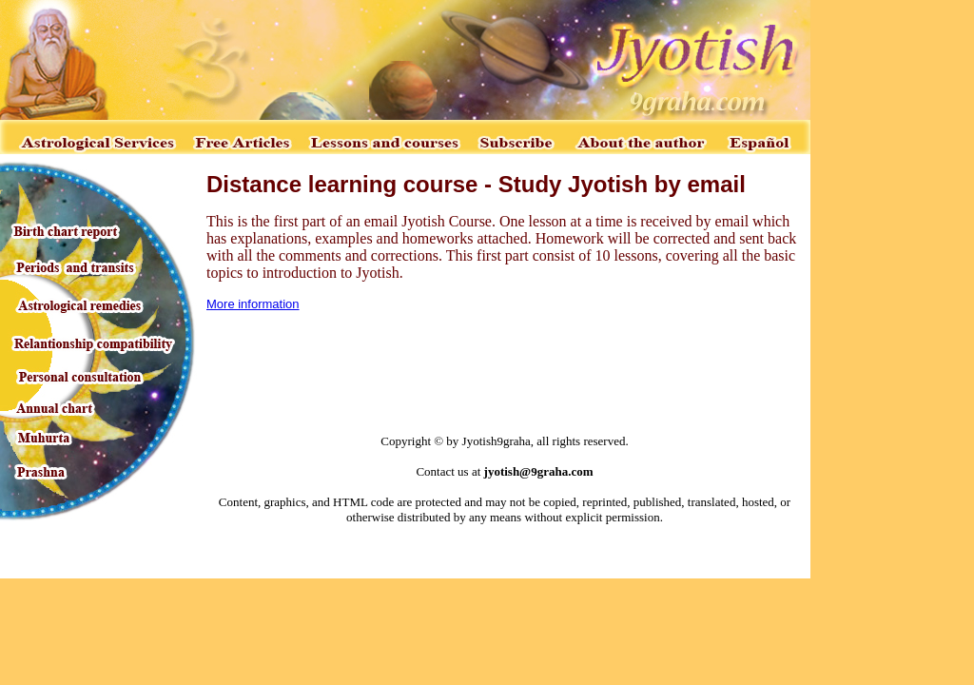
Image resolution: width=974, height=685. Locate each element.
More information (253, 304)
